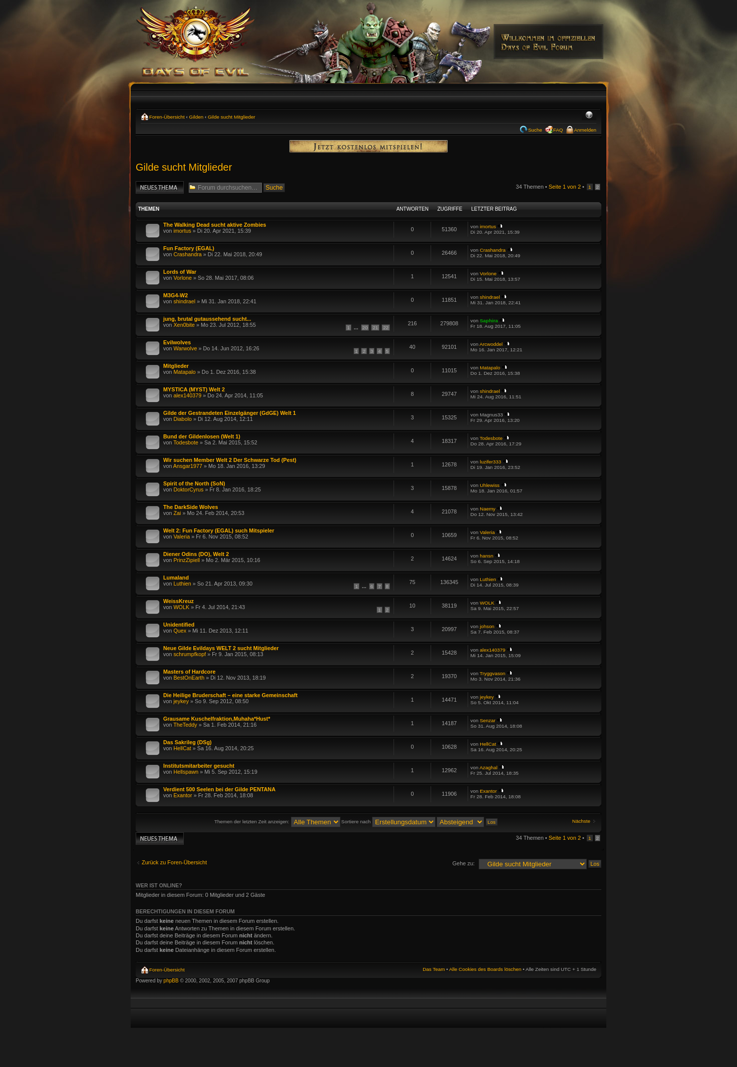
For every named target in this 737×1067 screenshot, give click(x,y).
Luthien (182, 584)
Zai (177, 513)
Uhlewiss (490, 485)
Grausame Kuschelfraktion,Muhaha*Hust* (216, 719)
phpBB (171, 980)
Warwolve (185, 348)
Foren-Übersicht (167, 117)
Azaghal (489, 767)
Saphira (489, 320)
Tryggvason (492, 673)
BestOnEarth (188, 678)
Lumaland (176, 578)
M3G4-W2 (175, 295)
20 (365, 327)
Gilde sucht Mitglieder (231, 117)
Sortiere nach (388, 821)
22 (386, 327)
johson (487, 626)
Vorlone (182, 278)
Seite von (565, 187)
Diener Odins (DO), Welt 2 (196, 554)
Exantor (182, 795)
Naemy (487, 508)
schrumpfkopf (189, 654)
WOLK (181, 607)
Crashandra (187, 254)
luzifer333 (490, 461)
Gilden (196, 117)
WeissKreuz (178, 601)
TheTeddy (185, 725)
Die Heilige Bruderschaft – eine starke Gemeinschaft (230, 695)
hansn (486, 556)
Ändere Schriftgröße (589, 115)
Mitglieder (176, 366)
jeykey (181, 701)
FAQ (558, 130)
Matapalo (184, 372)
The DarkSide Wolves (190, 507)
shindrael (184, 301)
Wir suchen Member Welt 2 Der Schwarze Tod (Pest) (229, 460)
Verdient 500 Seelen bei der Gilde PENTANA (219, 789)
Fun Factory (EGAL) (188, 248)
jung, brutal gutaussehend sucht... (207, 319)
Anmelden (585, 130)
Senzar (487, 720)
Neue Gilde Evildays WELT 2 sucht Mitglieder (221, 648)
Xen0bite (184, 325)
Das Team (434, 969)
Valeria (181, 537)
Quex (179, 631)
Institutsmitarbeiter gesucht (198, 766)
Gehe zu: (463, 863)
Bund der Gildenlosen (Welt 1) (201, 436)
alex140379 (187, 395)
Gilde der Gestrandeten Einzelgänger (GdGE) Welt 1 (229, 413)
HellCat (182, 748)
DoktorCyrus (188, 489)
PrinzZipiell (186, 560)
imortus (182, 231)
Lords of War (179, 272)
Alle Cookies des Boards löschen (485, 969)
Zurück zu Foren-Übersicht (174, 862)
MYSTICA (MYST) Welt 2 (194, 389)
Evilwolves (177, 342)
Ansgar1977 (187, 466)
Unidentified (178, 625)
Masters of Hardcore (189, 672)
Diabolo (182, 419)
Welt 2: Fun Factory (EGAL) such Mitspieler (218, 530)
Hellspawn (185, 772)
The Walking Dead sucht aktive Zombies (214, 225)
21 (375, 327)
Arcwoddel (491, 344)
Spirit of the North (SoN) (194, 483)
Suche (535, 130)
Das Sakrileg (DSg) (187, 742)
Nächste (581, 821)
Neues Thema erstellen (160, 187)
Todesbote (185, 442)
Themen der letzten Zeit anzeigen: (277, 821)
